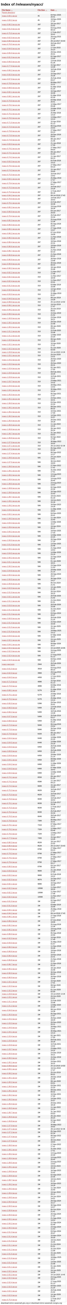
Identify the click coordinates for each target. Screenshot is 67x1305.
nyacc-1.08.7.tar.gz (9, 1180)
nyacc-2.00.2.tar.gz (9, 1224)
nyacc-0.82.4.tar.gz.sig (11, 281)
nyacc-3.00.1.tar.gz (9, 16)
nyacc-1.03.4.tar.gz (9, 1036)
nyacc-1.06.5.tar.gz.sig (11, 425)
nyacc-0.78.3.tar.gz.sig (11, 118)
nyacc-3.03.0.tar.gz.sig (11, 605)
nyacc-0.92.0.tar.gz (9, 938)
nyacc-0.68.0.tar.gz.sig (11, 88)
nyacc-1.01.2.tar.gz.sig (11, 336)
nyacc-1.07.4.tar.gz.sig (11, 453)
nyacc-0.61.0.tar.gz (9, 669)
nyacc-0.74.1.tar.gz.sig (11, 153)
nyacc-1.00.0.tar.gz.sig (11, 318)
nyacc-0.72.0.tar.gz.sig (11, 127)
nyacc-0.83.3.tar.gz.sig (11, 162)
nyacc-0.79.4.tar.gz (9, 862)
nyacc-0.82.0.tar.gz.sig (11, 75)
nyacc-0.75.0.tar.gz (9, 795)
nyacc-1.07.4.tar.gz (9, 1137)
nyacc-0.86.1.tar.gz (9, 917)
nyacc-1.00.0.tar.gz (9, 1054)
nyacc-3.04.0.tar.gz (9, 769)
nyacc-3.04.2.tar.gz (9, 764)
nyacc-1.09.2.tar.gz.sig (11, 505)
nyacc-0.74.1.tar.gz (9, 777)
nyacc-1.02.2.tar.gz (9, 991)
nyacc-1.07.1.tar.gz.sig (11, 446)
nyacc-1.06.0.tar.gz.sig (11, 403)
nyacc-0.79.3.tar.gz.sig (11, 166)
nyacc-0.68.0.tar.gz (9, 721)
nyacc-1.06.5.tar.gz (9, 1108)
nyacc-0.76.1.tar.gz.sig (11, 203)
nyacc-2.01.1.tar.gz (9, 1245)
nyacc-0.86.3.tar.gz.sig (11, 238)
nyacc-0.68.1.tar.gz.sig (11, 96)
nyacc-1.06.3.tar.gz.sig (11, 416)
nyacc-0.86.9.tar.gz (9, 977)
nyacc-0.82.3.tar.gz (9, 888)
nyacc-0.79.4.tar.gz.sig (11, 183)
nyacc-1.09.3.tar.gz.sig (11, 519)
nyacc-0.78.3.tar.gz (9, 834)
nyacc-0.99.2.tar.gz (9, 1073)
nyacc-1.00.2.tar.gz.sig (11, 327)
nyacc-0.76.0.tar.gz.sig (11, 199)
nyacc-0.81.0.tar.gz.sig (11, 57)
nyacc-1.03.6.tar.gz (9, 1045)
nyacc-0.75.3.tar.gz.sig (11, 188)
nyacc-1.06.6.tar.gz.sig (11, 429)
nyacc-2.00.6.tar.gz (9, 1210)
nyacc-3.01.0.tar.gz (9, 1263)
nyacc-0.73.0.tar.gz (9, 729)
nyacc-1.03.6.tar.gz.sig (11, 377)
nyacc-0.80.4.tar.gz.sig (11, 41)
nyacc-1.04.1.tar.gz (9, 1032)
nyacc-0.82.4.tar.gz (9, 897)
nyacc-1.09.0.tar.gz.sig (11, 493)
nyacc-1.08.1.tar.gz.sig (11, 471)
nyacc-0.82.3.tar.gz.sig (11, 277)
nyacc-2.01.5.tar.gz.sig (11, 627)
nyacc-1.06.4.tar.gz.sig (11, 421)
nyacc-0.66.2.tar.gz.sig (11, 70)
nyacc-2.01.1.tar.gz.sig (11, 601)
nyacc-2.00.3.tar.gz (9, 1228)
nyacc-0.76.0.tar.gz (9, 799)
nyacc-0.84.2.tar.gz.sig (11, 195)
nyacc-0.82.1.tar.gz (9, 884)
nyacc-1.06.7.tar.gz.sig (11, 434)
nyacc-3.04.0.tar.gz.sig (11, 636)
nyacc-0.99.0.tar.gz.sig (11, 302)
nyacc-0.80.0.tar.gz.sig (11, 212)
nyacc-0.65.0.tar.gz (9, 703)
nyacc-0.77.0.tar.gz (9, 838)
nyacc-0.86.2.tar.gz (9, 921)
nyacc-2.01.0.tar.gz (9, 1241)
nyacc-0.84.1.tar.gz (9, 910)
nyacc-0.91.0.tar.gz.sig (11, 286)
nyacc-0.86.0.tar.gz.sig (11, 225)
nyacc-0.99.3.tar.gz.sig (11, 314)
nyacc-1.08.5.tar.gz (9, 1163)
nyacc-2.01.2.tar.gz (9, 1250)
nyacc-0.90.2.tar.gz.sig (11, 268)
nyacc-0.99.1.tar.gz (9, 1069)
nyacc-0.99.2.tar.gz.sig (11, 310)
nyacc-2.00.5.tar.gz (9, 1206)
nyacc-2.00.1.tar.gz (9, 1219)
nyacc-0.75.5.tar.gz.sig (11, 33)
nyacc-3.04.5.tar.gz (9, 743)
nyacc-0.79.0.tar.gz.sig (11, 131)
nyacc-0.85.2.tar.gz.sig (11, 207)
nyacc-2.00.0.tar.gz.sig (11, 540)
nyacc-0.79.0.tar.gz (9, 849)
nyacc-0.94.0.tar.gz (9, 1010)
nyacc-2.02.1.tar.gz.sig (11, 640)
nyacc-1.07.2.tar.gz (9, 1132)
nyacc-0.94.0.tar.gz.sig (11, 299)
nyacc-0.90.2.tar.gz (9, 969)
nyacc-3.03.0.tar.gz (9, 747)
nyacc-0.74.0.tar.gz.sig (11, 140)
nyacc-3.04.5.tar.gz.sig (11, 553)
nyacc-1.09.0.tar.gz (9, 1171)
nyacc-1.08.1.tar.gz (9, 1150)
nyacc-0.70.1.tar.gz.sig (11, 109)
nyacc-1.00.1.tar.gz (9, 1078)
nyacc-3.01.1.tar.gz (9, 1267)
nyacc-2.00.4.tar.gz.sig (11, 575)
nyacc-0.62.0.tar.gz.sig (11, 38)
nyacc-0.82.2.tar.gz (9, 893)
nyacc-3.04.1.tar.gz (9, 760)
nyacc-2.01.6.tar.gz (9, 1258)
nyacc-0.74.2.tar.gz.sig (11, 157)
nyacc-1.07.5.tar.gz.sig (11, 462)
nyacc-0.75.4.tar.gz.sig (11, 192)
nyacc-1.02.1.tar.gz (9, 982)
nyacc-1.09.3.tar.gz (9, 1189)
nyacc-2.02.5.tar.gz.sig (11, 660)
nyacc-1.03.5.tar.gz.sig (11, 373)
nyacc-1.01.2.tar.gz (9, 1006)
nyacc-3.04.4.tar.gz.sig (11, 536)
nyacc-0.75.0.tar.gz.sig (11, 175)
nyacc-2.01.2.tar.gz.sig (11, 610)
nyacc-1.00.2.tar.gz (9, 1082)
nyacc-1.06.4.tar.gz (9, 1104)
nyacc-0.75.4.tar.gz (9, 1300)
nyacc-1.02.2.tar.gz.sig (11, 349)
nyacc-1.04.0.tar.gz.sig (11, 386)
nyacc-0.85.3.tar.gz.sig (11, 220)
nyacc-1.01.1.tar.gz (9, 1002)
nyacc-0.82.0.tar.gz (9, 880)
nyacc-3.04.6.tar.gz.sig (11, 571)
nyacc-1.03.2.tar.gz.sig (11, 360)
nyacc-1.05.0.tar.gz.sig (11, 395)
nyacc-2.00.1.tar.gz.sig (11, 549)
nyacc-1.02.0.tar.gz (9, 986)
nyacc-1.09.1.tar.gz (9, 1167)
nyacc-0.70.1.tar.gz (9, 695)
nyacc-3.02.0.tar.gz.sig (11, 588)
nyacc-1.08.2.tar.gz (9, 1154)
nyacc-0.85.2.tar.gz (9, 930)
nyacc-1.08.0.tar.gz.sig (11, 466)
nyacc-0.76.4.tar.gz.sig (11, 216)
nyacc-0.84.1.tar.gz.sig (11, 179)
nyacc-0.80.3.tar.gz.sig (11, 25)
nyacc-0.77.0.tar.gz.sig (11, 66)
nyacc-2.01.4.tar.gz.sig (11, 623)
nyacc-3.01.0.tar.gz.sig (11, 545)
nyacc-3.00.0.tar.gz (9, 751)
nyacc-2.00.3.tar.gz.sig (11, 566)
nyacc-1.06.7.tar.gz (9, 1113)
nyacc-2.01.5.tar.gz (9, 1254)
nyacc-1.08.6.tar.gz (9, 1176)
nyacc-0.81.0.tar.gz (9, 901)
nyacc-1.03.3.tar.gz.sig (11, 364)
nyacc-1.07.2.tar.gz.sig (11, 449)
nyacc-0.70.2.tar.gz (9, 699)
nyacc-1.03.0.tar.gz (9, 994)
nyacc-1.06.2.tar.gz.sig (11, 412)
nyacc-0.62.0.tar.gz (9, 673)
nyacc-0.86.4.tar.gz (9, 956)
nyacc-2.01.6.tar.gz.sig (11, 632)
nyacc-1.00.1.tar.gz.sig (11, 323)
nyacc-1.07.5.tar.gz (9, 1141)
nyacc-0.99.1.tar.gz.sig (11, 305)
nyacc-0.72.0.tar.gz (9, 725)
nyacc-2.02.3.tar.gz (9, 1278)
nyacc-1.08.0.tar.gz (9, 1145)
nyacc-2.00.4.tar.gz (9, 1202)
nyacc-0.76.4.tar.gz (9, 812)
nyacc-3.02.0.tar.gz (9, 1295)
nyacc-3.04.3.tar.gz (9, 773)
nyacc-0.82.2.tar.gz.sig (11, 273)
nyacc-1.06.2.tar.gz (9, 1095)
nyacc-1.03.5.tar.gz (9, 1041)
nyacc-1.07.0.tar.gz (9, 1126)
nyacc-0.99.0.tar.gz (9, 1066)
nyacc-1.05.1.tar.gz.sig (11, 399)
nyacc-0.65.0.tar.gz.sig (11, 53)
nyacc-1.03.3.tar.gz (9, 1023)
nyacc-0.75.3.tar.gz (9, 790)
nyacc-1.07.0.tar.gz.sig (11, 442)
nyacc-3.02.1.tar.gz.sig (11, 597)
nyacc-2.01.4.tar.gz (9, 1236)
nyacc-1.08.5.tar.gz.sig (11, 484)
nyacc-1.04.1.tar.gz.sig (11, 390)
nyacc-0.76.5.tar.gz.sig (11, 44)
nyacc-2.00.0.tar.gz (9, 1215)
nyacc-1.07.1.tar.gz (9, 1129)
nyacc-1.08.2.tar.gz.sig (11, 475)
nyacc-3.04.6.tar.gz (9, 756)
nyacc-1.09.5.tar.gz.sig (11, 458)
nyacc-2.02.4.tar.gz (9, 1282)
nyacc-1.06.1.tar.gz (9, 1091)
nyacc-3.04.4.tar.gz (9, 738)
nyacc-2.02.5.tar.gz (9, 1287)
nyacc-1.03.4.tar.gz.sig (11, 368)
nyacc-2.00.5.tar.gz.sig (11, 579)
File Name (6, 10)
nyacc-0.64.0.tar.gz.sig (11, 49)
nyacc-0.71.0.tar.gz (9, 682)
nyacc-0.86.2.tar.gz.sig (11, 233)
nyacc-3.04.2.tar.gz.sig (11, 510)
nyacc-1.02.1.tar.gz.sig (11, 344)
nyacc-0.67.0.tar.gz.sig (11, 79)
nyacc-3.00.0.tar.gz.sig (11, 618)
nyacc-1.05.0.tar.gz (9, 1015)
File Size (41, 10)
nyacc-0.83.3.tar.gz (9, 875)
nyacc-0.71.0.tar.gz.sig (11, 123)
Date (53, 10)
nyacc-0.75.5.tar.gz (9, 808)
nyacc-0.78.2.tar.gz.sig (11, 105)
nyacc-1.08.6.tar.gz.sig (11, 488)
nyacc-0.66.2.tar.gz (9, 712)
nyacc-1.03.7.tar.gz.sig (11, 382)
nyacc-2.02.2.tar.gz (9, 1275)
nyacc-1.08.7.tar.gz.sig (11, 497)
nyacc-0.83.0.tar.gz (9, 871)
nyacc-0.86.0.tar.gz (9, 934)
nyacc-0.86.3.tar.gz (9, 947)
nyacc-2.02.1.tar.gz (9, 1271)
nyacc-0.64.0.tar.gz (9, 677)
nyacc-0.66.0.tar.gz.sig (11, 62)
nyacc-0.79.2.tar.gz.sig (11, 149)
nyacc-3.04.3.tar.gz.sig (11, 523)
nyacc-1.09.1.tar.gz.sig (11, 501)
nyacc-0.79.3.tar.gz (9, 854)
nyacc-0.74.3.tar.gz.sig (11, 170)
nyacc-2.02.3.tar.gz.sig (11, 651)
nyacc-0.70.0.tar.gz (9, 686)
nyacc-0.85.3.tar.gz (9, 925)
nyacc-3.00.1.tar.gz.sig (11, 514)
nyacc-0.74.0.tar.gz (9, 734)
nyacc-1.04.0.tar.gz (9, 1028)
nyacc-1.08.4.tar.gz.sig (11, 479)
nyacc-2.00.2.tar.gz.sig (11, 558)
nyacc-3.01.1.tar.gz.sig (11, 562)
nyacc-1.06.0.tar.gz (9, 1086)
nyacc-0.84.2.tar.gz (9, 913)
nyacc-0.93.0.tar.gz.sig (11, 294)
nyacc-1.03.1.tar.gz (9, 997)
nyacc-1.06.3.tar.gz (9, 1099)
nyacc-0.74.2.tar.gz (9, 782)
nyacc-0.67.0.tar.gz (9, 716)
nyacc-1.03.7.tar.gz (9, 1049)
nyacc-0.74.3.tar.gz (9, 786)
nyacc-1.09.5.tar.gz (9, 1197)
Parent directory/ (8, 13)
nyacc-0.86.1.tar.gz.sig (11, 229)
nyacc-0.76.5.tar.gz (9, 816)
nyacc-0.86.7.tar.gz (9, 964)
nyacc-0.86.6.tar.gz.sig (11, 246)
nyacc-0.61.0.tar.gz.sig (11, 29)
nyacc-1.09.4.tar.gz (9, 1193)
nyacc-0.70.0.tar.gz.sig (11, 101)
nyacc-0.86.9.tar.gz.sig (11, 260)
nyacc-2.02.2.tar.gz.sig (11, 648)
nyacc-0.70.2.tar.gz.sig (11, 114)
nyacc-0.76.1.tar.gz (9, 803)
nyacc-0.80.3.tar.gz (9, 842)
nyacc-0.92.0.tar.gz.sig (11, 290)
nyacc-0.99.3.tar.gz (9, 1058)
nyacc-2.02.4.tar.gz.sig (11, 656)
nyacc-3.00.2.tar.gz (9, 20)
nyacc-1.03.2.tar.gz (9, 1019)
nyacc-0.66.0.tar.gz (9, 708)
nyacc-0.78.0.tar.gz (9, 821)
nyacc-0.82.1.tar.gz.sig (11, 92)
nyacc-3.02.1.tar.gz (9, 1291)
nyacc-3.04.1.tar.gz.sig (11, 645)
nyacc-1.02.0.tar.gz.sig (11, 340)
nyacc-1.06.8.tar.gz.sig (11, 438)
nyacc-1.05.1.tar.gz (9, 1062)
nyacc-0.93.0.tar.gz (9, 943)
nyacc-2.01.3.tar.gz (9, 1232)
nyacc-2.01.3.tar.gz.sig (11, 614)
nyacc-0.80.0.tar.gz (9, 866)
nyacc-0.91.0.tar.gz (9, 906)
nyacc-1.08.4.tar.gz (9, 1158)
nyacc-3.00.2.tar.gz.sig (11, 532)
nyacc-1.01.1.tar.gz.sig (11, 331)
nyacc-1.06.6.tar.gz (9, 1117)
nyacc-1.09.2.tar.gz (9, 1184)
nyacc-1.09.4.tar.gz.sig (11, 527)
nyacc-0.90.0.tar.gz (9, 973)
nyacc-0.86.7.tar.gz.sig (11, 251)
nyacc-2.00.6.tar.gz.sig (11, 584)
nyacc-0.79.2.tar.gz (9, 858)
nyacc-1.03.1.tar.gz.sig (11, 355)
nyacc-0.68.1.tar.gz (9, 690)
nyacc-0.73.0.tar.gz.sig (11, 135)
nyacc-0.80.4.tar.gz (9, 846)
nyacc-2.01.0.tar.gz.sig (11, 592)
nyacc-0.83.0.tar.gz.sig (11, 144)
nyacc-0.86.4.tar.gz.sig (11, 242)
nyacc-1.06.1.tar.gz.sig (11, 408)
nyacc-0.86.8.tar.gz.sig (11, 255)
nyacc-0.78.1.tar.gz (9, 825)
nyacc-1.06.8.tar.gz (9, 1121)
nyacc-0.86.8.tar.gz (9, 960)
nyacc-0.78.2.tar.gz (9, 829)
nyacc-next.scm (8, 664)
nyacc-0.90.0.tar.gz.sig (11, 264)
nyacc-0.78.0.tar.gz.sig (11, 83)
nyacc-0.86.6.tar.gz (9, 951)
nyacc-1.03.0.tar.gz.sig (11, 352)
